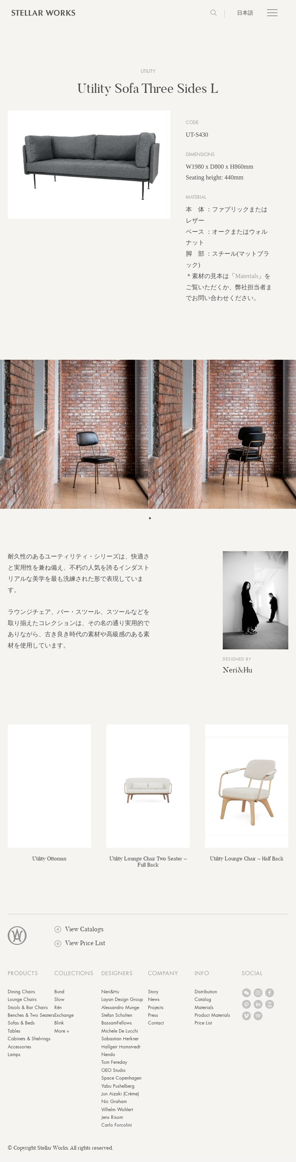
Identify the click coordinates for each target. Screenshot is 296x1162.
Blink (59, 1028)
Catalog (203, 1005)
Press (153, 1021)
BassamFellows (116, 1028)
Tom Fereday (114, 1068)
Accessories (19, 1052)
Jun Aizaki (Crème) (120, 1099)
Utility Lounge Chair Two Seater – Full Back (148, 866)
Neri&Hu (237, 675)
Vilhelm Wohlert (117, 1115)
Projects (155, 1012)
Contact (156, 1028)
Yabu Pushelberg (118, 1091)
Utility (148, 71)
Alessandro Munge (120, 1012)
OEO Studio (113, 1075)
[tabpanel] (148, 439)
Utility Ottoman (49, 863)
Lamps (14, 1060)
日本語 (245, 12)
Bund (59, 997)
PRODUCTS (23, 978)
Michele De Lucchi (119, 1036)
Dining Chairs (21, 997)
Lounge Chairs (22, 1005)
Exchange (64, 1021)
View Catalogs (79, 935)
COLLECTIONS (74, 978)
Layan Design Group (122, 1005)
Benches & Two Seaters (31, 1021)
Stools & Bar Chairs (28, 1012)
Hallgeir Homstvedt (120, 1052)
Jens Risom (112, 1123)
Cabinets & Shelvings (29, 1044)
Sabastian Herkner (120, 1044)
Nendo (108, 1060)
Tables (14, 1036)
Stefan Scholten (116, 1021)
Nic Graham (114, 1107)
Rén (58, 1012)
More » (61, 1036)
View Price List (79, 948)
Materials (246, 281)
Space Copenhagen (121, 1083)
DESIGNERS (117, 978)
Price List (203, 1028)
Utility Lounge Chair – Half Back (246, 863)
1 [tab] (150, 524)
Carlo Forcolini (116, 1130)
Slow (59, 1005)
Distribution (206, 997)
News (154, 1005)
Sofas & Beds (21, 1028)
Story (153, 997)
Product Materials (212, 1021)
